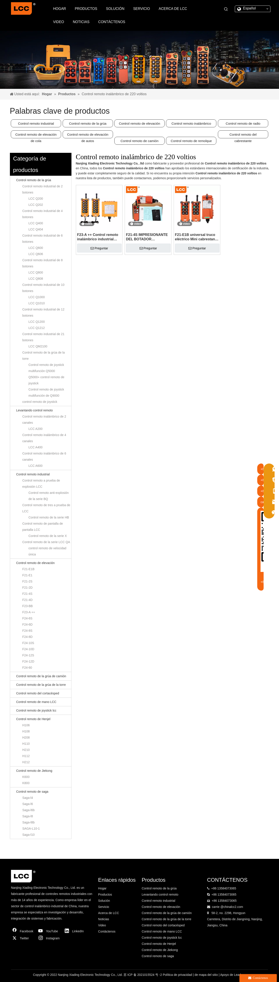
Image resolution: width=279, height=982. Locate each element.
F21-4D (27, 600)
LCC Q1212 (37, 328)
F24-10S (28, 643)
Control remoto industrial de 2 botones (42, 189)
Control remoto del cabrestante (243, 135)
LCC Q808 (36, 278)
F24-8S (27, 630)
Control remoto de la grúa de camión (41, 676)
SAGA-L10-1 (31, 828)
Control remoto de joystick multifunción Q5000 (46, 368)
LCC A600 (36, 465)
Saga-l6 (27, 804)
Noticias (103, 919)
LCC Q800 (36, 272)
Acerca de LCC (108, 913)
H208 (26, 737)
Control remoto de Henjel (33, 719)
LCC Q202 (36, 204)
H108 (26, 731)
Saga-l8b (28, 822)
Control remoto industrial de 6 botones (42, 238)
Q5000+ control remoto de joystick (46, 380)
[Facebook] (23, 931)
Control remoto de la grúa (87, 123)
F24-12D (28, 661)
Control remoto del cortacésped (37, 693)
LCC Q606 (36, 254)
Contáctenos (106, 931)
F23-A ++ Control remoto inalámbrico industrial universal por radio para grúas (97, 237)
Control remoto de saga (32, 791)
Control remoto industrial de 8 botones (42, 263)
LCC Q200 (36, 198)
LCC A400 (36, 447)
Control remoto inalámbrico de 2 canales (44, 419)
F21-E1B (28, 569)
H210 (26, 750)
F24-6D (27, 624)
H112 (26, 756)
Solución (104, 900)
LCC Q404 (36, 229)
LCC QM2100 (38, 346)
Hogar (102, 888)
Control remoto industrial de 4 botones (42, 214)
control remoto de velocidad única (47, 551)
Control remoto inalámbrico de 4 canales (44, 438)
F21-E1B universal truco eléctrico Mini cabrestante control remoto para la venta (196, 237)
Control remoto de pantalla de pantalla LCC (42, 526)
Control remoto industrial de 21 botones (43, 337)
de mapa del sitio (207, 975)
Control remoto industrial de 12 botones (43, 312)
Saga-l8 (27, 816)
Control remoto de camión (139, 141)
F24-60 (27, 667)
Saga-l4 (27, 797)
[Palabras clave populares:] (226, 9)
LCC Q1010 (37, 303)
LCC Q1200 (37, 321)
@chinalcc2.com (232, 907)
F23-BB (27, 606)
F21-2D (27, 587)
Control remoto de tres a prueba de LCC (46, 508)
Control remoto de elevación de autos (87, 135)
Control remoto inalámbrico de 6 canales (44, 456)
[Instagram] (49, 938)
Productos (105, 894)
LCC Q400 (36, 223)
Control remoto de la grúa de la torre (43, 355)
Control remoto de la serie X (48, 536)
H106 (26, 725)
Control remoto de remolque (191, 141)
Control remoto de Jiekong (34, 770)
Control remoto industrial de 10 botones (43, 288)
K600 (26, 777)
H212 (26, 762)
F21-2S (27, 581)
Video (102, 925)
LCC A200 (36, 429)
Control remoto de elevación (139, 123)
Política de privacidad (178, 975)
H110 (26, 743)
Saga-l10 (28, 834)
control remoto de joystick (39, 401)
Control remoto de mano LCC (36, 702)
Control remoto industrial (36, 123)
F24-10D (28, 649)
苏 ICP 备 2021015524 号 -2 (143, 975)
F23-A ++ (28, 612)
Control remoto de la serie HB (49, 517)
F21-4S (27, 593)
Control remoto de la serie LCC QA (46, 542)
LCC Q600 (36, 248)
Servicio (103, 907)
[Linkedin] (75, 931)
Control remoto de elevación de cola (36, 135)
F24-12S (28, 655)
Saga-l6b (28, 810)
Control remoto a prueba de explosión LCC (41, 483)
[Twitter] (23, 938)
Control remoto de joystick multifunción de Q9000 (46, 392)
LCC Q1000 (37, 297)
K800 (26, 783)
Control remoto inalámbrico (191, 123)
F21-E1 (27, 575)
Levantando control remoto (34, 410)
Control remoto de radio (243, 123)
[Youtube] (49, 931)
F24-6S (27, 618)
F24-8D (27, 637)
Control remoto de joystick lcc (36, 710)
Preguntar (99, 248)
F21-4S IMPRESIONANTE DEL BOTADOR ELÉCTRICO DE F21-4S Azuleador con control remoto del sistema (147, 237)
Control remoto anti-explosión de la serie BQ (49, 496)
